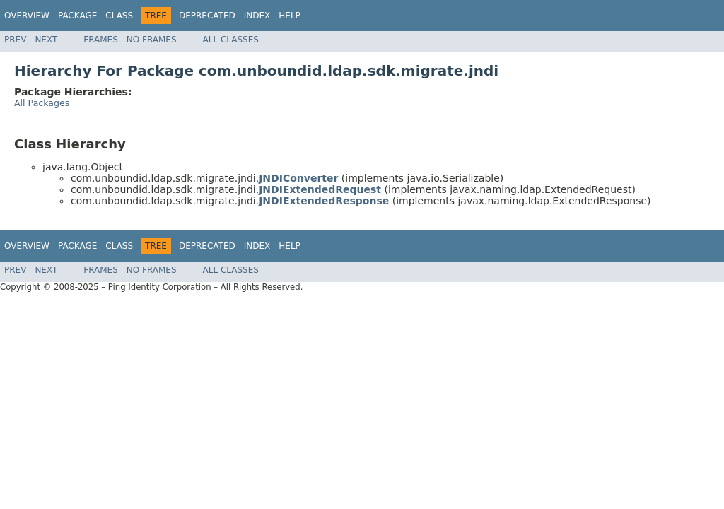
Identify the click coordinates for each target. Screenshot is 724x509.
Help (289, 16)
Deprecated (207, 16)
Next (46, 40)
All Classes (231, 40)
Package (77, 16)
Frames (100, 40)
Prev (15, 40)
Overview (26, 16)
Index (257, 16)
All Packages (41, 103)
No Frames (152, 40)
